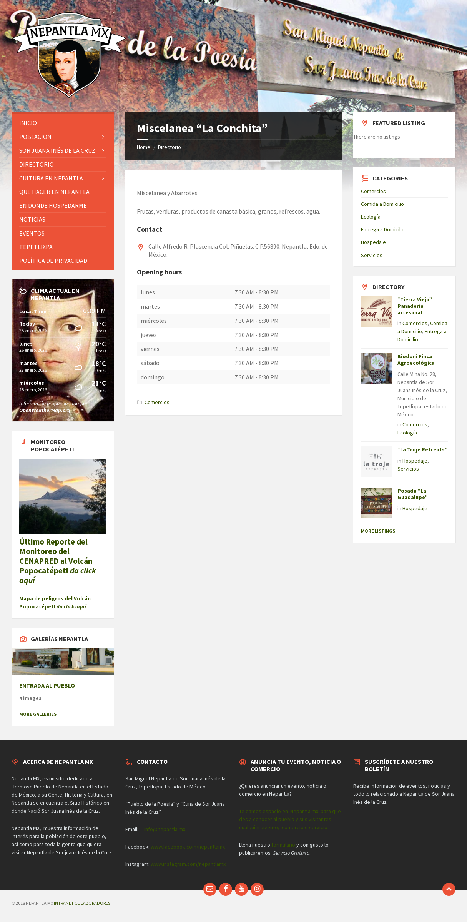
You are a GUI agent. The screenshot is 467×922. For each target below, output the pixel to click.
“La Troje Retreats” (422, 449)
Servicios (371, 255)
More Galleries (38, 714)
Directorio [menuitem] (36, 164)
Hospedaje (373, 242)
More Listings (378, 531)
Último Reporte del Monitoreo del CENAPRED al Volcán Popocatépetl (57, 561)
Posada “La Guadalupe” (412, 494)
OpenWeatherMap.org (44, 410)
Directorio (169, 147)
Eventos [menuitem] (32, 233)
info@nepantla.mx (164, 829)
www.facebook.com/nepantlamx (188, 846)
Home (143, 147)
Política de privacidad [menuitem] (53, 260)
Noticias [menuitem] (32, 219)
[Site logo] (69, 96)
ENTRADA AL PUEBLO (47, 685)
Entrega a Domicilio (383, 229)
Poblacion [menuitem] (35, 136)
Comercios (157, 402)
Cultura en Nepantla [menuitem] (51, 178)
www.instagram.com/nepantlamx (188, 863)
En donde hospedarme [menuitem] (53, 205)
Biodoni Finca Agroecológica (416, 359)
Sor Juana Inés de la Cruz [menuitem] (57, 150)
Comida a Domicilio (382, 203)
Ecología (371, 216)
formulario (283, 844)
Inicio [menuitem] (28, 123)
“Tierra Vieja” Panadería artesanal (414, 306)
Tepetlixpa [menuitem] (36, 247)
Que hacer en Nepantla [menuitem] (54, 191)
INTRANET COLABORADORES (82, 903)
